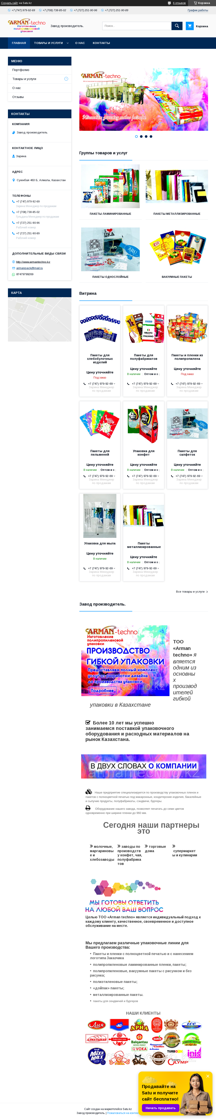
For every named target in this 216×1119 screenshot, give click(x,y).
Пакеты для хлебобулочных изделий (100, 358)
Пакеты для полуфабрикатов (143, 356)
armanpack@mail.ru (29, 268)
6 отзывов (179, 3)
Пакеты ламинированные (110, 213)
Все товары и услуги (190, 591)
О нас (80, 43)
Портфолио (20, 70)
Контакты (101, 43)
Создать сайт (9, 3)
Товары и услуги (48, 43)
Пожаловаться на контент (123, 1113)
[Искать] (176, 26)
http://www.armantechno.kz (33, 261)
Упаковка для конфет (144, 452)
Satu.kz (127, 1109)
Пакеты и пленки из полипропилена (187, 356)
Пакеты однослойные (110, 276)
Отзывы (18, 97)
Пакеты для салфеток (187, 452)
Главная (19, 43)
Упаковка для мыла (99, 543)
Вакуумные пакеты (177, 276)
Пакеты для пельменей (100, 452)
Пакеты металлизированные (176, 213)
